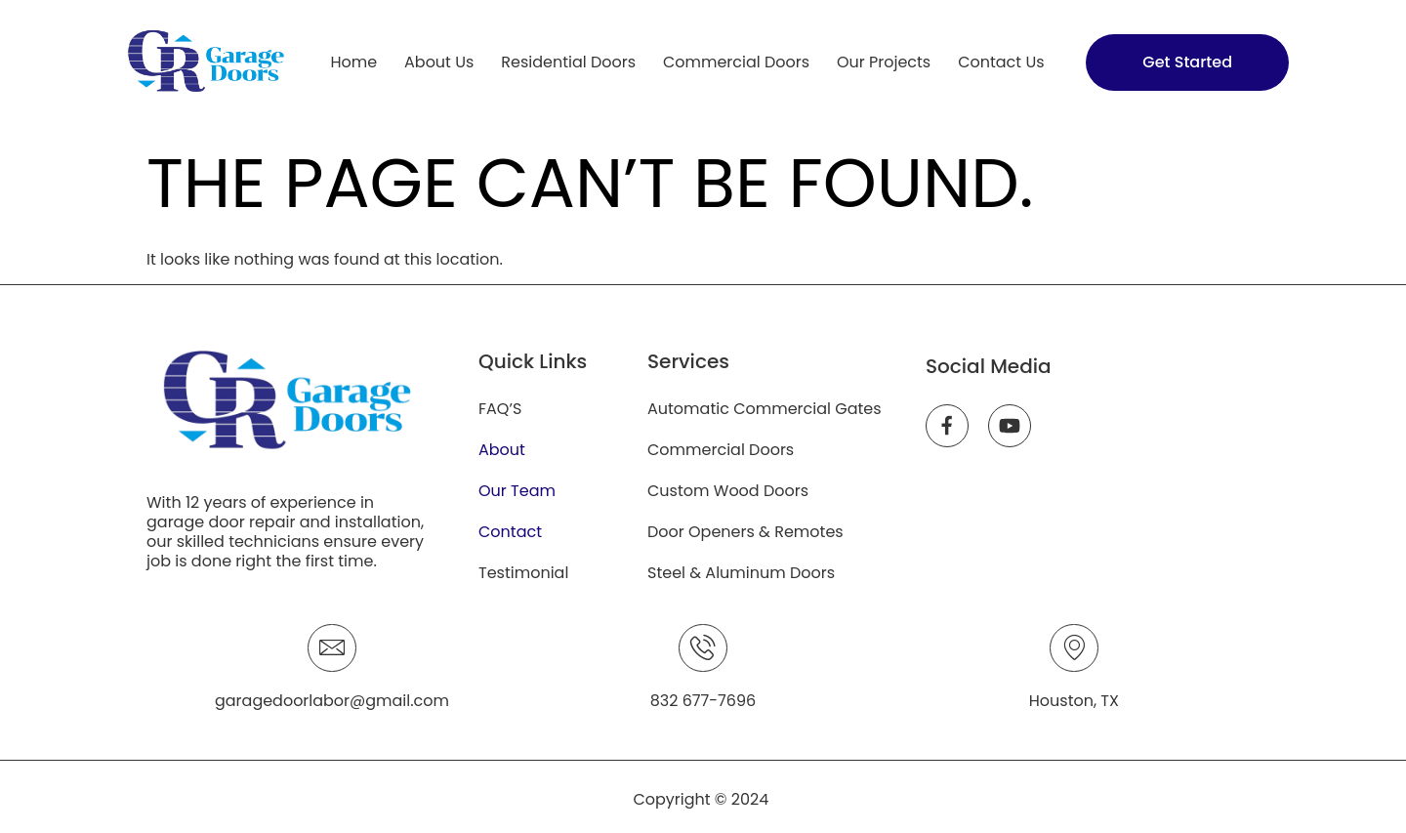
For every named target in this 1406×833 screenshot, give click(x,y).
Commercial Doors (736, 62)
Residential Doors (568, 62)
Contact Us (1001, 62)
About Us (439, 62)
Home (353, 62)
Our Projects (883, 62)
